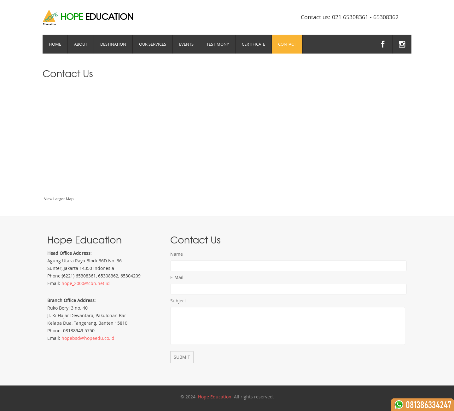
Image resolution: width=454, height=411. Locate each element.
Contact (287, 44)
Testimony (218, 44)
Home (55, 44)
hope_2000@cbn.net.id (85, 283)
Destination (113, 44)
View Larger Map (59, 199)
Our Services (152, 44)
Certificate (253, 44)
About (80, 44)
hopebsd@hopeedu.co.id (87, 338)
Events (186, 44)
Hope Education (214, 397)
